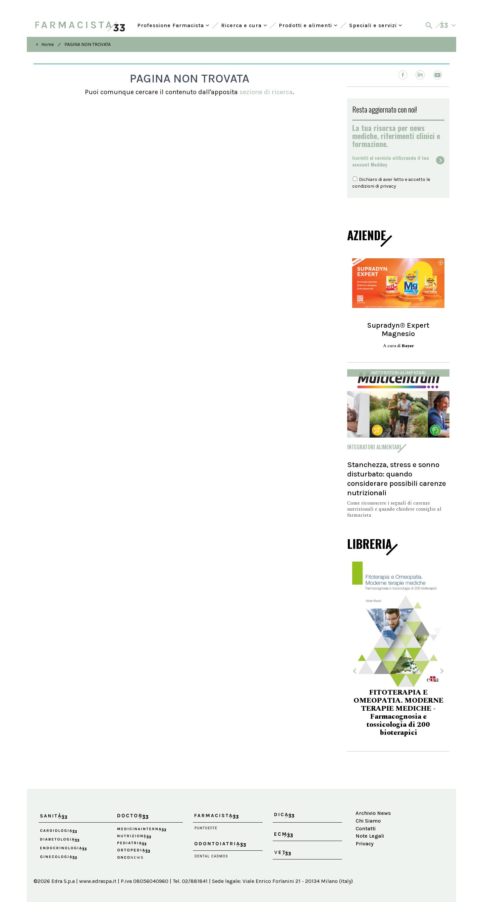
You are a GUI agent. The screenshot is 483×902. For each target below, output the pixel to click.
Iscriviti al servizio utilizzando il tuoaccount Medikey (390, 161)
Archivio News (373, 813)
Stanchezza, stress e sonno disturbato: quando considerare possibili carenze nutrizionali (396, 478)
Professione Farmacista (173, 25)
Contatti (366, 828)
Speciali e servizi (375, 25)
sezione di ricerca (266, 92)
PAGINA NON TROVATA (87, 44)
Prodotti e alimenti (308, 25)
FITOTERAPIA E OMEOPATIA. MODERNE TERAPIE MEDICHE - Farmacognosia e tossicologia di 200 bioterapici (398, 712)
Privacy (365, 843)
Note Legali (370, 836)
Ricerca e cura (244, 25)
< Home (45, 44)
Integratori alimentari (398, 373)
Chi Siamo (368, 821)
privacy (388, 186)
